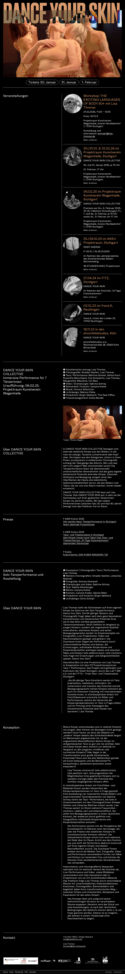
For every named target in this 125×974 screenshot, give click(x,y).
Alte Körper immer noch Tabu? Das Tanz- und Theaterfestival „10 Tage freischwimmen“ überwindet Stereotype (88, 540)
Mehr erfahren (90, 140)
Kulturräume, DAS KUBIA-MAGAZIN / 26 (85, 554)
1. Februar (89, 82)
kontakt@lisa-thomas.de (98, 135)
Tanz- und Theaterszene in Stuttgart (83, 534)
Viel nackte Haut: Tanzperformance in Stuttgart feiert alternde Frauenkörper (89, 523)
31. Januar (68, 82)
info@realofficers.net (72, 939)
